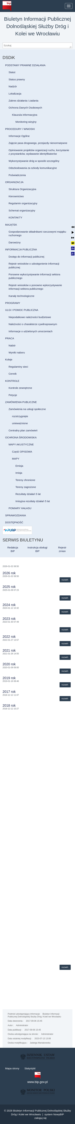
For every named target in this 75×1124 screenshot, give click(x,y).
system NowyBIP (54, 1114)
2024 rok (9, 605)
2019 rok (9, 678)
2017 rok (9, 692)
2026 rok (9, 573)
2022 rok (9, 636)
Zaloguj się (40, 1117)
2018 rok (9, 705)
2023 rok (9, 619)
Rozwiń (65, 579)
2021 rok (9, 650)
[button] (73, 227)
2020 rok (9, 664)
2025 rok (9, 587)
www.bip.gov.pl (37, 1082)
